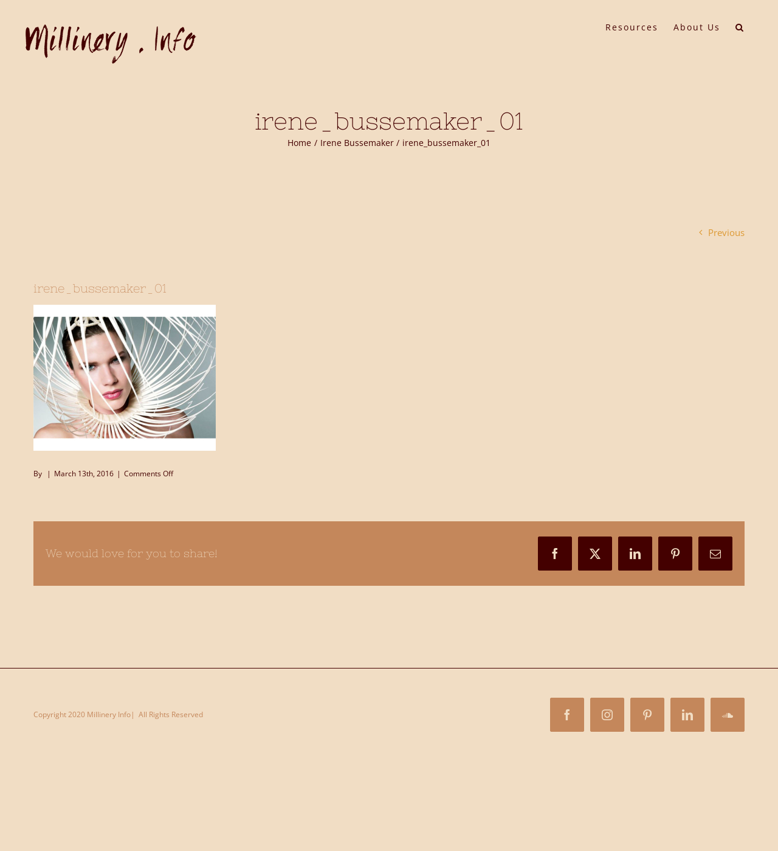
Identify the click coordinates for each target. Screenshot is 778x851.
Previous (726, 232)
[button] (740, 26)
